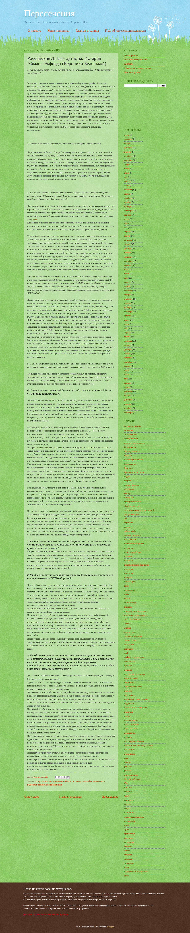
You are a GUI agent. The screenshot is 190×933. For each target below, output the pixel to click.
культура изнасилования (135, 611)
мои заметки (130, 661)
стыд (126, 825)
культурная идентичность (135, 615)
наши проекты (130, 678)
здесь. (35, 219)
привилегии (129, 733)
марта (127, 185)
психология (129, 749)
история (128, 577)
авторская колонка (43, 781)
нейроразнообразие (133, 686)
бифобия (128, 455)
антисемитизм (130, 434)
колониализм (130, 602)
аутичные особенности (63, 781)
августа (127, 164)
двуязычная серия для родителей (139, 510)
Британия (128, 468)
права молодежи (131, 724)
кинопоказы (129, 590)
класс (126, 594)
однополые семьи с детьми (136, 699)
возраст (127, 481)
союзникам (129, 800)
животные (128, 527)
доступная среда (131, 514)
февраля (128, 190)
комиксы (128, 607)
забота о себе (130, 531)
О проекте (34, 30)
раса (126, 758)
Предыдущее (110, 796)
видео (127, 476)
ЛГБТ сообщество (132, 619)
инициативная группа (134, 544)
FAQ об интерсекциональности (125, 30)
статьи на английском (134, 817)
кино (126, 586)
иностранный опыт (133, 552)
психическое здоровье (134, 741)
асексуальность (131, 439)
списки (127, 804)
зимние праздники (132, 535)
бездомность (130, 447)
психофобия (129, 754)
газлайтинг (129, 489)
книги (127, 598)
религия (41, 785)
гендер (78, 781)
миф (126, 653)
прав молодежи (131, 720)
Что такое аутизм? (132, 72)
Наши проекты (131, 55)
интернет (128, 556)
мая (126, 177)
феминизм (129, 842)
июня (126, 135)
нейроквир (129, 682)
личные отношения (133, 636)
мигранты (128, 649)
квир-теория (129, 581)
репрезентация (131, 775)
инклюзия (128, 548)
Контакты (128, 64)
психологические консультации (138, 745)
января (127, 143)
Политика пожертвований (136, 60)
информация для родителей (136, 565)
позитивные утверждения (135, 707)
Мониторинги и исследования (137, 68)
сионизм (128, 791)
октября (127, 156)
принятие (128, 737)
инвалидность (130, 539)
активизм (128, 430)
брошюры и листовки (134, 472)
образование (130, 695)
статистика (129, 812)
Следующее (31, 796)
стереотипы (129, 821)
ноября (127, 152)
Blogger (110, 927)
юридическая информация (136, 871)
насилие (128, 665)
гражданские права (132, 502)
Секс (126, 783)
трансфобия (129, 834)
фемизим (128, 838)
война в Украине (131, 485)
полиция (128, 716)
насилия (128, 670)
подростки (32, 785)
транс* (127, 829)
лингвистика (130, 632)
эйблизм (128, 855)
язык (126, 876)
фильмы (128, 846)
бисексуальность (131, 451)
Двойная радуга (131, 506)
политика (128, 712)
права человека (131, 728)
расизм (127, 762)
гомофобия (87, 781)
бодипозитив (130, 464)
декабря (127, 139)
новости (128, 691)
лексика (127, 623)
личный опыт (99, 781)
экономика (129, 863)
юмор (126, 867)
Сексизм (128, 787)
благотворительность (133, 460)
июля (126, 169)
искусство (128, 569)
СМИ (126, 796)
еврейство (128, 523)
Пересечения (49, 13)
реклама (128, 766)
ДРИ (126, 518)
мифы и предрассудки (134, 657)
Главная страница (87, 30)
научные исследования (134, 674)
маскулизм (129, 644)
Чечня (127, 850)
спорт (126, 808)
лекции (127, 628)
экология (128, 859)
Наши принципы (58, 30)
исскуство (128, 573)
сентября (128, 160)
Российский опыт (54, 785)
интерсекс (128, 560)
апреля (127, 181)
